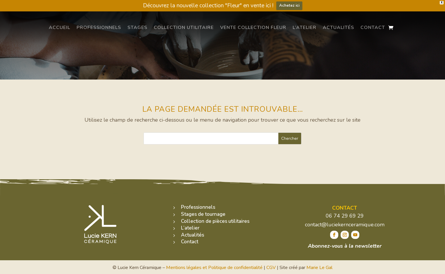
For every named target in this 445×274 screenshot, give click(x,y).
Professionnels (99, 27)
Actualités (338, 27)
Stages (137, 27)
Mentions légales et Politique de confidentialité (214, 267)
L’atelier (304, 27)
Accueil (59, 27)
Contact (373, 27)
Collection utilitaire (184, 27)
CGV (271, 267)
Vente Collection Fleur (253, 27)
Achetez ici (289, 5)
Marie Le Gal (319, 267)
